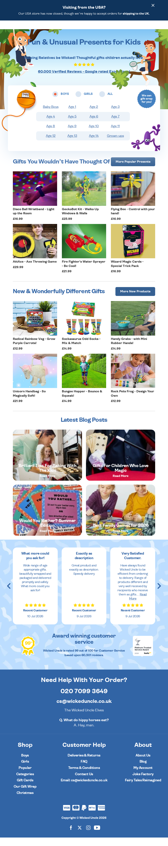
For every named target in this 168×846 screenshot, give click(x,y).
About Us (143, 764)
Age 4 (50, 125)
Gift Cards (25, 789)
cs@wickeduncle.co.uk (84, 709)
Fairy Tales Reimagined (143, 789)
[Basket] (151, 29)
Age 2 (94, 115)
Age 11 (115, 134)
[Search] (140, 29)
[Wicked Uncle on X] (80, 836)
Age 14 (94, 144)
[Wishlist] (129, 29)
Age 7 (115, 125)
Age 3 (115, 115)
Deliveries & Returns (84, 764)
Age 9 (72, 134)
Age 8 (50, 134)
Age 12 (51, 144)
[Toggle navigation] (19, 29)
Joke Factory (143, 782)
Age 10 (94, 134)
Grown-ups (115, 144)
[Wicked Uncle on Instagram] (88, 836)
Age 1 (72, 115)
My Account (143, 776)
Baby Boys (51, 115)
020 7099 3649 (84, 700)
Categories (25, 782)
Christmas (25, 801)
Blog (143, 770)
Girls (25, 770)
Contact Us (84, 782)
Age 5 (72, 125)
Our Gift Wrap (25, 795)
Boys (25, 764)
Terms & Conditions (84, 776)
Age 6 (94, 125)
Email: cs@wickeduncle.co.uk (84, 789)
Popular (25, 776)
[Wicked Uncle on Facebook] (71, 836)
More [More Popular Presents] (133, 170)
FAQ (84, 770)
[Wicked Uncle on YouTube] (97, 836)
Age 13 (72, 144)
